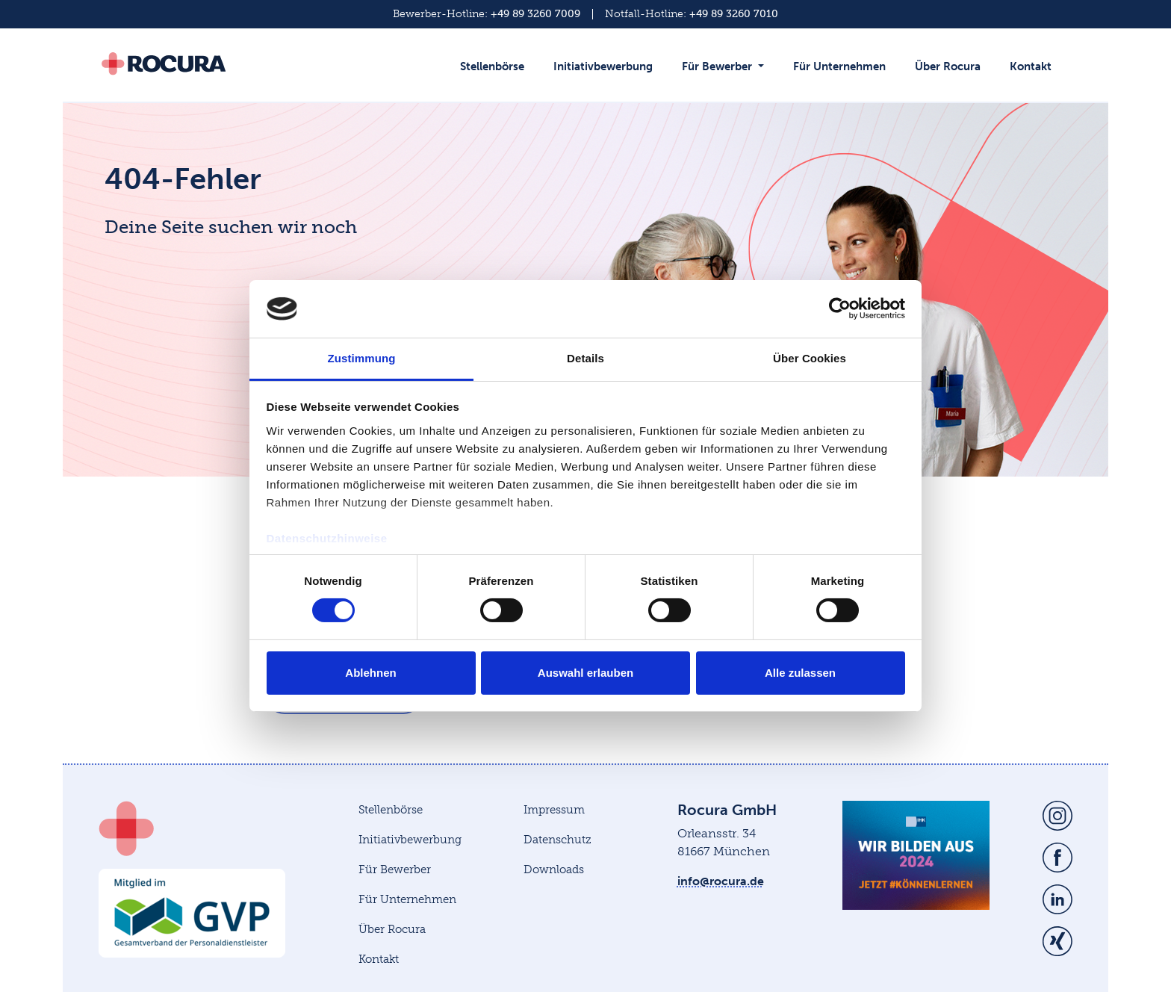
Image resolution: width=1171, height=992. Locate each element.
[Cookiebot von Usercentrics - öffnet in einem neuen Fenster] (839, 308)
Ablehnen (370, 672)
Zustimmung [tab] (362, 358)
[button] (726, 74)
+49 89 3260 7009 (535, 13)
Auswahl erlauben (585, 672)
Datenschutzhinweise (327, 538)
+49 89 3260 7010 (733, 13)
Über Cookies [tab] (809, 358)
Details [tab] (585, 358)
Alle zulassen (800, 672)
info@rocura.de (720, 881)
